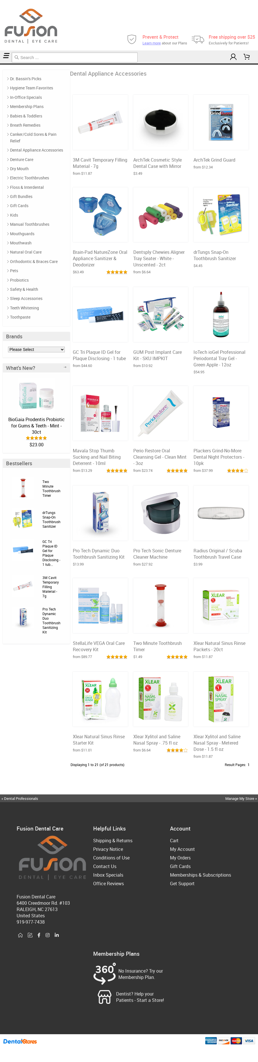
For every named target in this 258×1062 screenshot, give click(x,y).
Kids (14, 215)
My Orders (180, 858)
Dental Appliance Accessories (36, 150)
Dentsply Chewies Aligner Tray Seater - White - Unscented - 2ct (159, 258)
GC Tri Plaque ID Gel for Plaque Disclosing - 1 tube (99, 355)
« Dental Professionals (19, 798)
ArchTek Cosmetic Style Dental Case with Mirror (157, 163)
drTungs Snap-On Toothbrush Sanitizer (51, 519)
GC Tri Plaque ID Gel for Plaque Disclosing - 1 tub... (51, 553)
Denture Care (21, 159)
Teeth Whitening (24, 308)
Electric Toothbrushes (29, 177)
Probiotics (19, 280)
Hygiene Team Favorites (31, 88)
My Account (182, 849)
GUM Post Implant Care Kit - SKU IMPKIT (157, 355)
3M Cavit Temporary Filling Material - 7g (50, 586)
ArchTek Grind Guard (214, 160)
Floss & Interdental (27, 187)
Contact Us (104, 866)
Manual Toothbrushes (29, 224)
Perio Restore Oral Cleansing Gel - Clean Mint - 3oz (160, 456)
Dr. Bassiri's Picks (25, 78)
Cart (174, 840)
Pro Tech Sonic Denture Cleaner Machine (157, 553)
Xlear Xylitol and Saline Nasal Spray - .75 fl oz (156, 739)
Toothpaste (20, 317)
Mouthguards (22, 233)
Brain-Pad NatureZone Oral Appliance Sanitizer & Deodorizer (100, 258)
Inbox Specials (108, 875)
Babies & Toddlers (26, 116)
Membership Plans (27, 106)
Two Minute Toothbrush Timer (51, 488)
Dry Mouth (19, 168)
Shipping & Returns (112, 840)
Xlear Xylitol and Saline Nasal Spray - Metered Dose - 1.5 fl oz (217, 742)
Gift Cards (19, 205)
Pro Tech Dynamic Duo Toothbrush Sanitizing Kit (51, 620)
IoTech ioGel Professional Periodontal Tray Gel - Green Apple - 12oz (219, 358)
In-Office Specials (26, 97)
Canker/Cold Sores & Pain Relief (33, 137)
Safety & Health (24, 289)
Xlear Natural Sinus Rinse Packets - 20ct (219, 646)
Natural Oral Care (26, 252)
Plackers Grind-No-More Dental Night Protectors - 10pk (219, 456)
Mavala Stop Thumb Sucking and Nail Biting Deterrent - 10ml (97, 456)
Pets (14, 270)
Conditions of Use (111, 858)
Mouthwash (21, 243)
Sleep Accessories (26, 298)
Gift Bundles (21, 196)
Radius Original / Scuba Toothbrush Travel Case (218, 553)
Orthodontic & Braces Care (34, 261)
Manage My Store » (241, 798)
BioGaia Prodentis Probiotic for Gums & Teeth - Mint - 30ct (36, 425)
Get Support (182, 883)
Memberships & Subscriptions (200, 875)
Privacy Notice (108, 849)
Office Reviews (108, 883)
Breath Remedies (25, 125)
